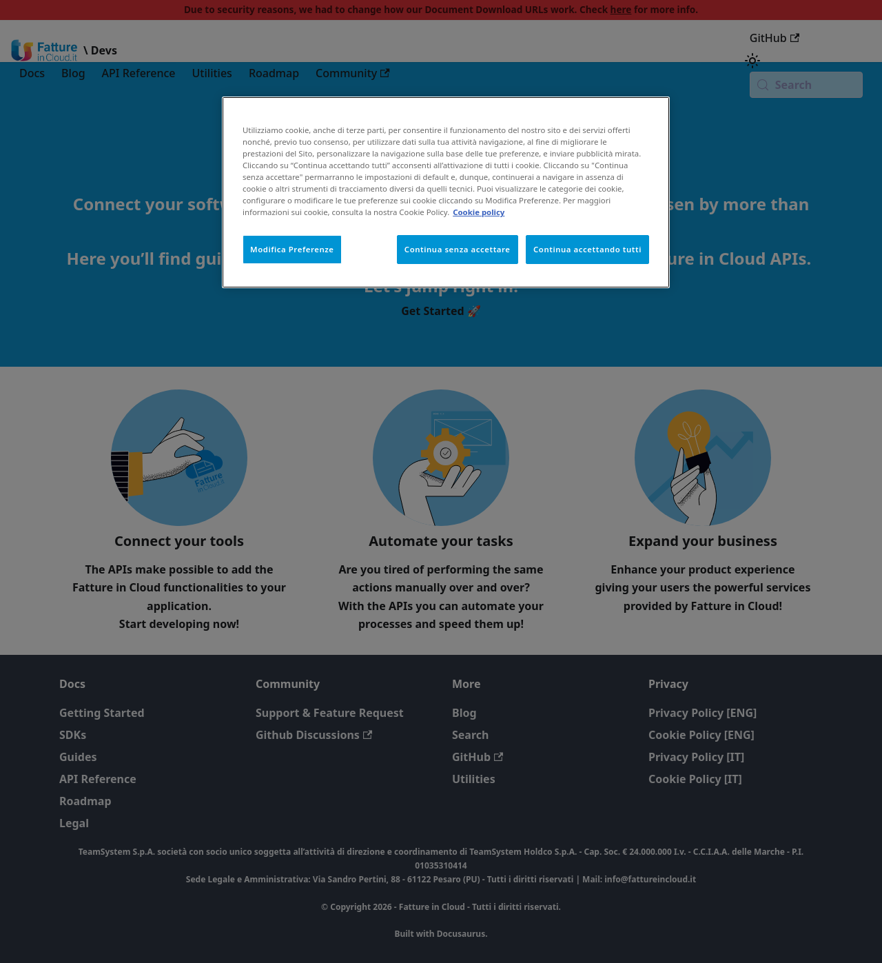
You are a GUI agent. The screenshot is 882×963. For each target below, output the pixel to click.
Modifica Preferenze (292, 249)
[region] (446, 192)
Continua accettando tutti (587, 249)
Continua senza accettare (457, 249)
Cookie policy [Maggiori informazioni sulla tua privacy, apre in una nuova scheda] (478, 212)
